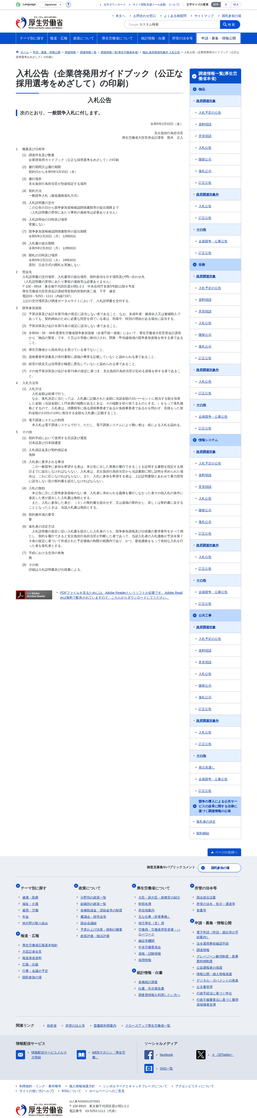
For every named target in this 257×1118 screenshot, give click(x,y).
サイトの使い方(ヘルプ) (36, 1082)
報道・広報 (31, 928)
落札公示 (205, 171)
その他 (201, 229)
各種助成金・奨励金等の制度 (101, 905)
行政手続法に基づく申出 (214, 984)
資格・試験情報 (149, 948)
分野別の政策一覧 (93, 892)
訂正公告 (205, 183)
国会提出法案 (206, 892)
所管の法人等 (75, 1016)
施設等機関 (146, 935)
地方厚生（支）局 (151, 918)
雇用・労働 (30, 905)
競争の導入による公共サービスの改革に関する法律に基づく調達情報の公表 (218, 806)
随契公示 (205, 159)
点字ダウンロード (115, 4)
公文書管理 (205, 978)
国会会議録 (88, 918)
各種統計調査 (148, 973)
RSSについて (71, 1082)
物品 (202, 89)
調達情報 (203, 941)
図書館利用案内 (105, 1016)
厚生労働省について (154, 884)
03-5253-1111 (95, 1102)
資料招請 (205, 124)
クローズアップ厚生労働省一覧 (147, 1016)
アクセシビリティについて (194, 1077)
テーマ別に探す (35, 884)
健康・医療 (30, 892)
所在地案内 (146, 905)
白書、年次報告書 (151, 979)
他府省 (52, 1016)
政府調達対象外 (207, 194)
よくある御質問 (175, 15)
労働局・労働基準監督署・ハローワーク (159, 926)
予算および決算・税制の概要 (101, 924)
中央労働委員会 (149, 942)
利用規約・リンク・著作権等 (40, 1077)
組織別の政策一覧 (93, 898)
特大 (236, 4)
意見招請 (205, 136)
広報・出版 (30, 955)
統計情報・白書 (151, 965)
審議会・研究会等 (93, 911)
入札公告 (205, 147)
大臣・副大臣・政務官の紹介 (159, 892)
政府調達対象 (206, 101)
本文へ (120, 15)
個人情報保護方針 (82, 1077)
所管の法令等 (208, 884)
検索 (233, 24)
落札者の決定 (206, 821)
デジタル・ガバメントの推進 (217, 971)
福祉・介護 (30, 898)
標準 (216, 4)
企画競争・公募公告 (213, 241)
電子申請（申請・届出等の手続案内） (217, 926)
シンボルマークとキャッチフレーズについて (135, 1077)
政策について (91, 884)
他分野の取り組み (35, 918)
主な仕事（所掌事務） (154, 911)
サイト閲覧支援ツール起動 (149, 4)
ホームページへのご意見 (107, 1082)
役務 (202, 264)
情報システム (208, 440)
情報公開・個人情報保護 (214, 965)
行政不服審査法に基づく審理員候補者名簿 (217, 993)
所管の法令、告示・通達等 (216, 898)
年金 (25, 911)
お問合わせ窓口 (144, 15)
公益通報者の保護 (209, 958)
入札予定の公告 (210, 112)
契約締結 (202, 833)
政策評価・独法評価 (94, 931)
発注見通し (207, 767)
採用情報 (144, 955)
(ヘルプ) (174, 4)
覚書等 (201, 905)
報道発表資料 (32, 949)
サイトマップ (204, 15)
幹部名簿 (144, 898)
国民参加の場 (231, 15)
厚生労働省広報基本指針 (40, 936)
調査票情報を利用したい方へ (159, 986)
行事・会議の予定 (35, 962)
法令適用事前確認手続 (213, 934)
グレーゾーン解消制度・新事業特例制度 (217, 950)
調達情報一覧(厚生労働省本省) (217, 76)
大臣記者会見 (32, 942)
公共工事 (205, 615)
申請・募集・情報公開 (215, 916)
